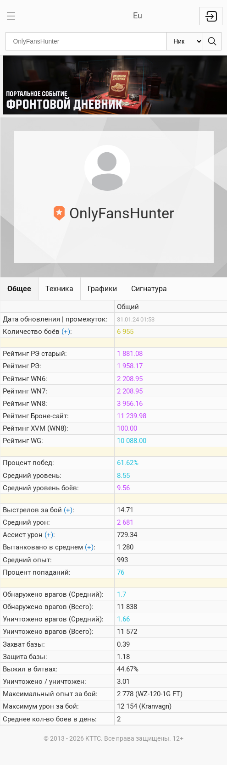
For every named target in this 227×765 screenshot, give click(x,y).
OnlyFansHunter (121, 213)
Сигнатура (149, 288)
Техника (59, 288)
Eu (137, 15)
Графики (102, 288)
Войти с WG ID (210, 16)
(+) (65, 331)
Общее (19, 288)
